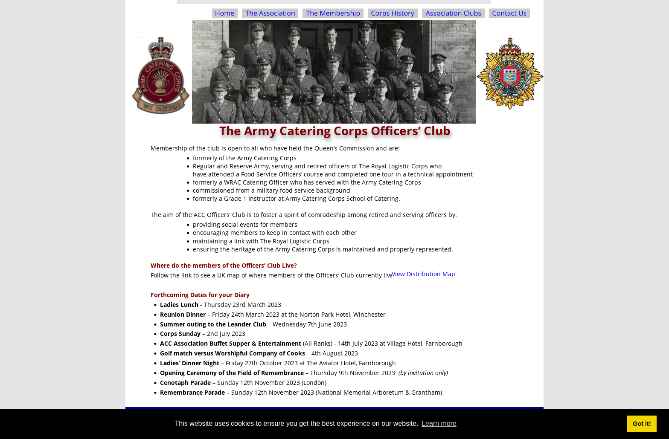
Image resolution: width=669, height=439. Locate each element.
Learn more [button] (439, 423)
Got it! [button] (642, 423)
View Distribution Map (423, 274)
